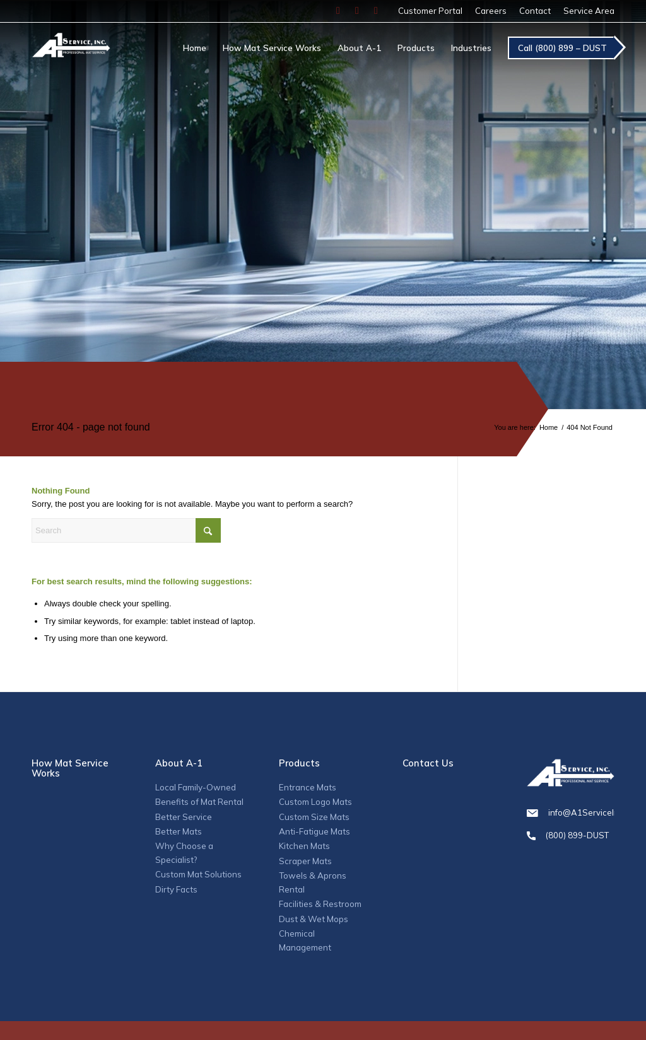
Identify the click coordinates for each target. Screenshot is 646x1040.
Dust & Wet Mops (313, 919)
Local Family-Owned (195, 787)
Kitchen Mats (304, 846)
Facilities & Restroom (320, 904)
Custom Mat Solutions (198, 874)
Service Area (588, 11)
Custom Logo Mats (315, 802)
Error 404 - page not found (91, 427)
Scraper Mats (305, 861)
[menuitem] (430, 11)
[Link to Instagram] (357, 10)
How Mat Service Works (70, 768)
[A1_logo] (71, 56)
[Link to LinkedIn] (376, 10)
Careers (491, 11)
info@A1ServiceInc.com (570, 812)
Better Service (183, 817)
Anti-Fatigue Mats (314, 831)
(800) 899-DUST (570, 835)
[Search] (126, 530)
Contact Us (428, 763)
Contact (535, 11)
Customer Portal (430, 11)
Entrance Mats (307, 787)
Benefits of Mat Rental (199, 802)
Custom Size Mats (314, 817)
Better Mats (178, 831)
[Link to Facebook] (338, 10)
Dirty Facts (176, 889)
